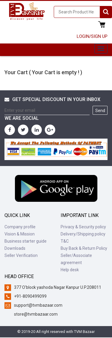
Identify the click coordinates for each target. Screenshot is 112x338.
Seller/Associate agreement (76, 259)
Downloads (14, 248)
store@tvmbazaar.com (36, 314)
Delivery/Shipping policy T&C (83, 238)
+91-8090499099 (30, 296)
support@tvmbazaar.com (38, 305)
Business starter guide (25, 241)
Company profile (20, 226)
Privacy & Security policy (83, 226)
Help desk (70, 269)
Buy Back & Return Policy (84, 248)
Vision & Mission (19, 234)
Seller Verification (21, 255)
